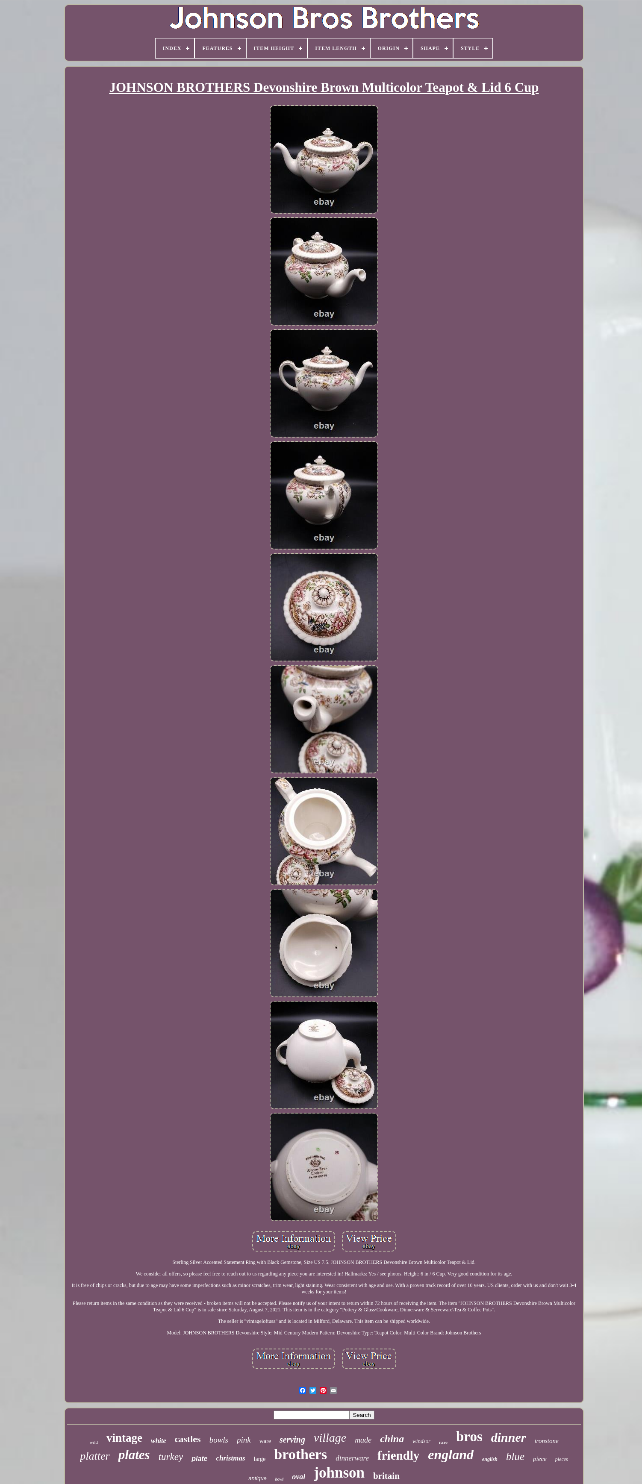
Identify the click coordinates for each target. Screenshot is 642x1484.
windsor (421, 1441)
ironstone (546, 1440)
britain (386, 1476)
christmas (230, 1458)
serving (292, 1439)
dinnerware (352, 1458)
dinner (508, 1437)
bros (469, 1436)
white (158, 1440)
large (260, 1459)
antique (257, 1478)
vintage (124, 1437)
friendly (398, 1455)
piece (540, 1458)
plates (134, 1454)
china (392, 1438)
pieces (561, 1459)
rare (443, 1442)
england (451, 1454)
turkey (171, 1457)
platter (94, 1456)
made (363, 1440)
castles (188, 1439)
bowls (218, 1439)
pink (244, 1439)
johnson (339, 1472)
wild (93, 1442)
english (490, 1459)
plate (199, 1458)
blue (515, 1456)
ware (265, 1441)
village (330, 1437)
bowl (279, 1479)
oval (298, 1476)
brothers (300, 1454)
